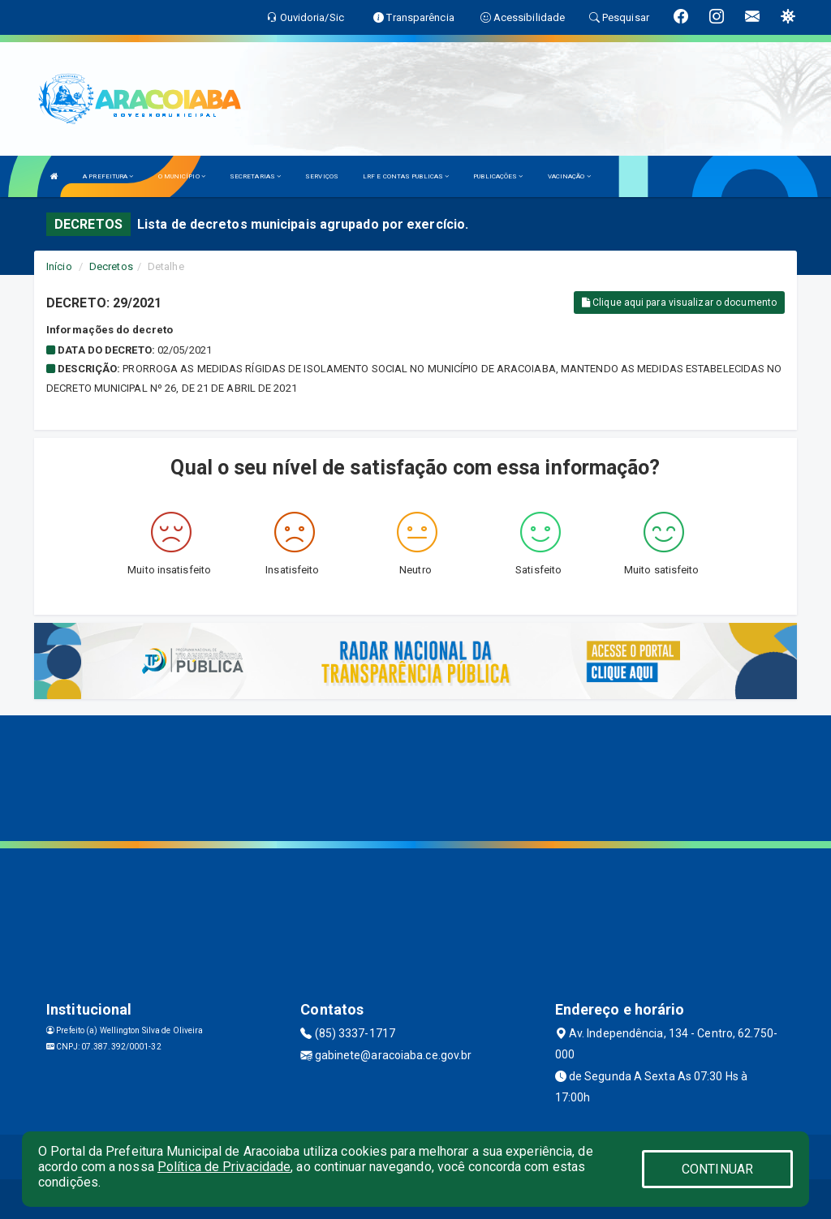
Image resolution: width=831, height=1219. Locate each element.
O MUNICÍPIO (181, 176)
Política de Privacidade (224, 1166)
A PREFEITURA (108, 176)
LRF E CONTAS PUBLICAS (406, 176)
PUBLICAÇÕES (498, 176)
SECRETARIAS (255, 176)
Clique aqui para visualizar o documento (679, 302)
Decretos (111, 266)
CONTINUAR (717, 1169)
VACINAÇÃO (569, 176)
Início (59, 266)
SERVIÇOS (321, 176)
